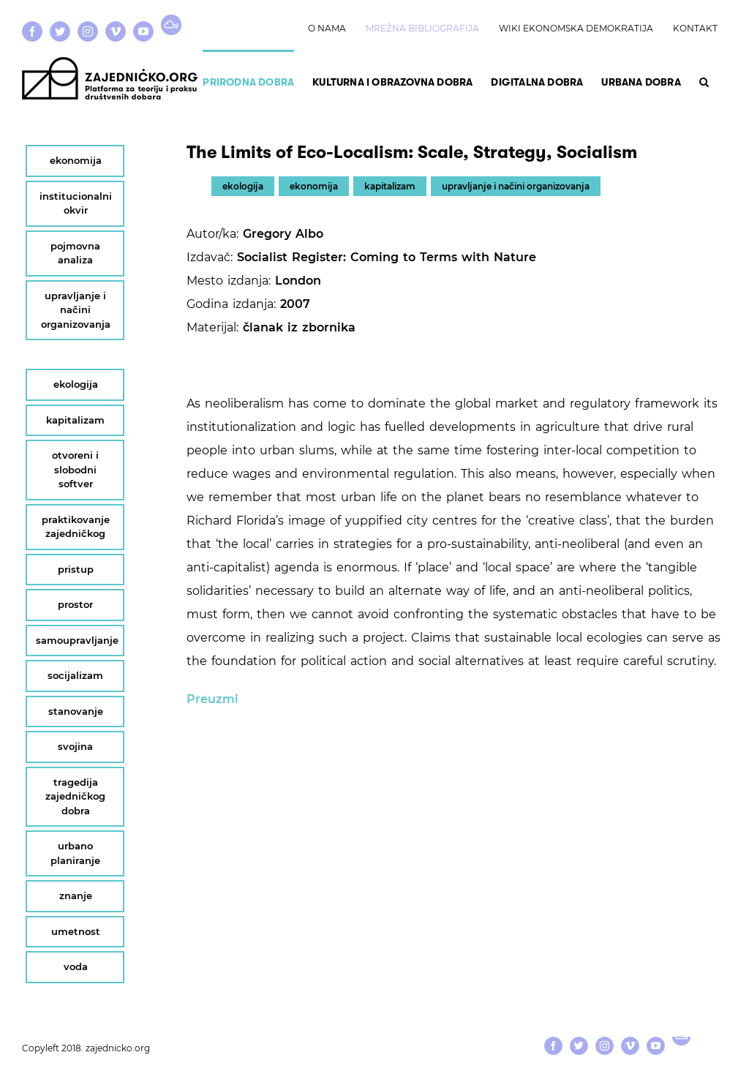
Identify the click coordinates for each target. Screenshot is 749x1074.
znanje (75, 895)
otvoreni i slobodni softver (75, 469)
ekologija (242, 186)
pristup (76, 569)
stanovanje (75, 711)
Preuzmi (212, 699)
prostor (75, 604)
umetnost (75, 931)
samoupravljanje (77, 640)
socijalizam (75, 675)
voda (76, 966)
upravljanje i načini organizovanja (516, 186)
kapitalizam (389, 186)
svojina (75, 746)
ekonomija (314, 186)
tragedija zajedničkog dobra (75, 796)
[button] (704, 80)
